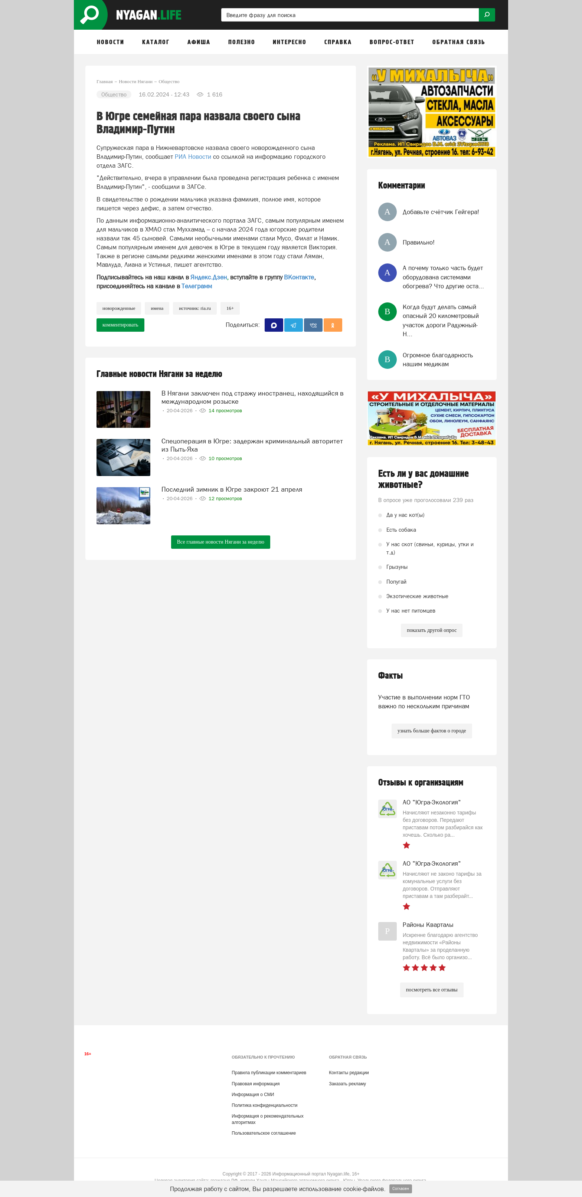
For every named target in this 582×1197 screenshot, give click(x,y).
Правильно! (419, 242)
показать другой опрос (432, 630)
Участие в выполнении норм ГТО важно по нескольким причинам (424, 701)
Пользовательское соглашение (264, 1133)
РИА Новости (193, 156)
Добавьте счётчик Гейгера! (441, 212)
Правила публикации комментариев (269, 1072)
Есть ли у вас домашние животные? (423, 479)
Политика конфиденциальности (264, 1105)
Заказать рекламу (347, 1083)
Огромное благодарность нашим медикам (438, 359)
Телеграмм (197, 286)
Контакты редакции (349, 1072)
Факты (390, 675)
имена (157, 308)
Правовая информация (255, 1083)
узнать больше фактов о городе (432, 731)
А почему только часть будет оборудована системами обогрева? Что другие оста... (443, 277)
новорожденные (118, 308)
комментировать (120, 325)
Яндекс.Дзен (208, 277)
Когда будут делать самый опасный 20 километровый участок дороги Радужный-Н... (441, 320)
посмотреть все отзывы (432, 990)
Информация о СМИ (253, 1094)
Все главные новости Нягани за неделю (220, 542)
